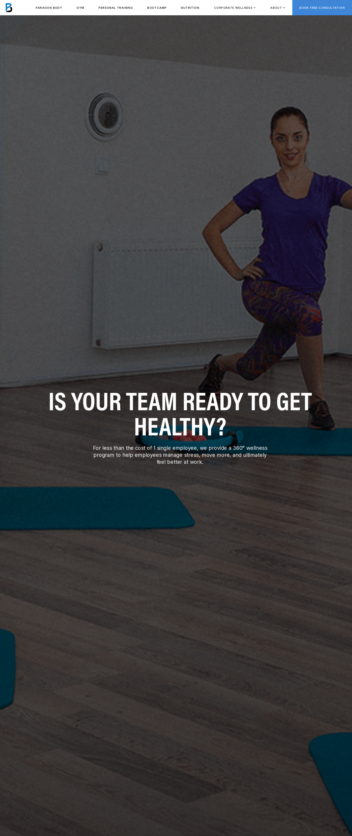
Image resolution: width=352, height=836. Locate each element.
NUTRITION (190, 7)
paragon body (49, 7)
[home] (9, 7)
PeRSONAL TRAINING (116, 7)
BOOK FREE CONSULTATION (322, 7)
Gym (80, 7)
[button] (235, 7)
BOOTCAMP (157, 7)
